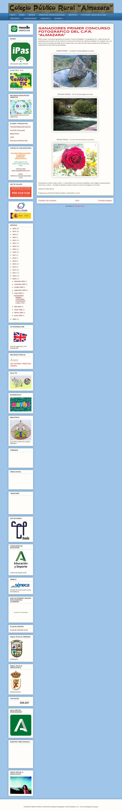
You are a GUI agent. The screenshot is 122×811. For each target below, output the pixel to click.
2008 (14, 319)
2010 (14, 276)
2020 (14, 246)
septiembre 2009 (20, 290)
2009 (14, 279)
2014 (14, 264)
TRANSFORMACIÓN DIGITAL (20, 127)
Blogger (95, 807)
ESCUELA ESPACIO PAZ (19, 141)
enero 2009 (18, 315)
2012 (14, 270)
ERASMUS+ (59, 18)
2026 (14, 228)
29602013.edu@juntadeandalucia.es (20, 176)
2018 (14, 252)
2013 (14, 267)
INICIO (13, 15)
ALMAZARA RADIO (30, 18)
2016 (14, 258)
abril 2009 (17, 307)
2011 (14, 273)
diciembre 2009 (19, 281)
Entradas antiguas (105, 200)
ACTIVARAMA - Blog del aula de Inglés (93, 15)
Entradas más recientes (47, 200)
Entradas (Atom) (79, 206)
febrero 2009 (18, 312)
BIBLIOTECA (73, 15)
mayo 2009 (18, 293)
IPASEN (21, 15)
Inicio (77, 200)
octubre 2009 (19, 287)
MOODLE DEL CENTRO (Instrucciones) (51, 15)
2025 (14, 231)
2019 (14, 249)
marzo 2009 (18, 310)
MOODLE (32, 15)
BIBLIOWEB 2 (15, 18)
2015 (14, 261)
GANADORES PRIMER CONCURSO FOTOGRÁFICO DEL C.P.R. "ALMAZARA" (74, 32)
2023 (14, 237)
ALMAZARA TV (45, 18)
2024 (14, 234)
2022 (14, 240)
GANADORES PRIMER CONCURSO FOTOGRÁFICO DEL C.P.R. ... (20, 299)
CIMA (12, 137)
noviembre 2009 (20, 284)
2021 (14, 243)
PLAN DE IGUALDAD (17, 130)
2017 (14, 255)
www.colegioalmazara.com (21, 171)
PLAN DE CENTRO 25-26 (19, 630)
